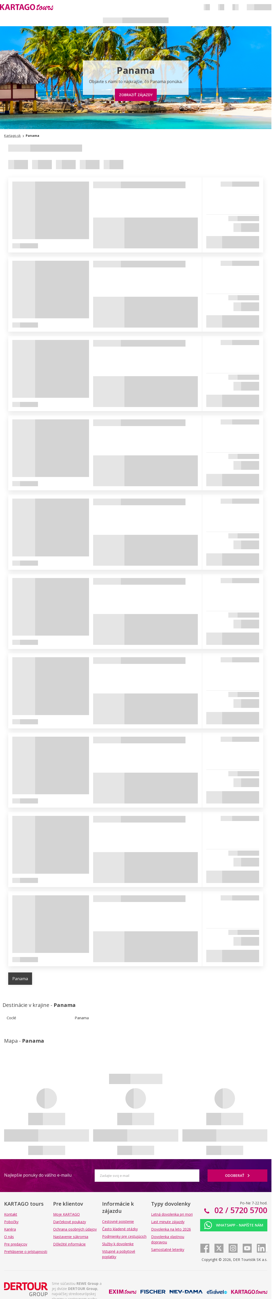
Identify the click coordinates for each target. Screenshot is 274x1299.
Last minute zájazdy (167, 1221)
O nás (9, 1236)
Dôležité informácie (69, 1244)
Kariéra (10, 1229)
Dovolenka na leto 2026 (171, 1229)
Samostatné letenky (167, 1249)
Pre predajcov (15, 1244)
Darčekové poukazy (69, 1221)
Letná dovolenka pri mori (172, 1214)
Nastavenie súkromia (70, 1236)
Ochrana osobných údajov (75, 1229)
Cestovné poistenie (118, 1221)
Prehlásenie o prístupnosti (25, 1251)
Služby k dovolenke (118, 1243)
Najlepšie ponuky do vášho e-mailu (38, 1175)
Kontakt (10, 1214)
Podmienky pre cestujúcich (124, 1236)
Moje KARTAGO (66, 1214)
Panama (20, 978)
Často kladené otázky (120, 1228)
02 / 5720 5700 (239, 1210)
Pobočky (11, 1221)
